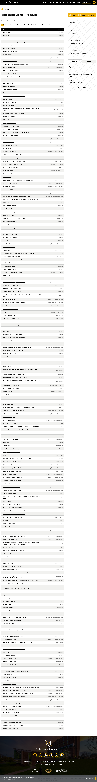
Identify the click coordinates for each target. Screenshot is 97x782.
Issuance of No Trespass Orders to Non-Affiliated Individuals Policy (19, 433)
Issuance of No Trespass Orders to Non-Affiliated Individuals (17, 429)
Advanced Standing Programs (10, 89)
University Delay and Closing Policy (11, 703)
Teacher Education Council (9, 658)
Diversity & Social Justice (77, 46)
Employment (26, 761)
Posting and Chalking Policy (9, 523)
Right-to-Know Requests (9, 601)
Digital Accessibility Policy (9, 247)
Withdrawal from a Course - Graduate (12, 722)
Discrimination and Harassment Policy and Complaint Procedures (18, 253)
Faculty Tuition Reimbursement (10, 309)
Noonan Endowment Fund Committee (12, 490)
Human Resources (75, 40)
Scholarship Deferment (8, 607)
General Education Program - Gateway (12, 321)
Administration (74, 30)
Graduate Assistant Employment (10, 341)
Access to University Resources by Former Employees (15, 77)
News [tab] (89, 61)
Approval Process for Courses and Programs (13, 113)
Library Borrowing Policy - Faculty (11, 449)
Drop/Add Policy (7, 263)
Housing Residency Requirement (11, 385)
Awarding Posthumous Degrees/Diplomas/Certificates (16, 132)
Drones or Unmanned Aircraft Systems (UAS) (13, 259)
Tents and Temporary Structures (10, 661)
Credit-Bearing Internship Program (11, 221)
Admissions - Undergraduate (9, 86)
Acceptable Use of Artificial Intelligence (12, 73)
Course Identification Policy (9, 205)
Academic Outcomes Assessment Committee (13, 58)
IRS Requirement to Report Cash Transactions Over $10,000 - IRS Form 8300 (21, 426)
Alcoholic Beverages (8, 92)
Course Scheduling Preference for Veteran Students (15, 218)
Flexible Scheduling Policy (9, 315)
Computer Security (7, 202)
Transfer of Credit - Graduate (9, 677)
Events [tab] (74, 61)
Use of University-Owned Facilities (11, 709)
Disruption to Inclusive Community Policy (13, 256)
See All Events (82, 87)
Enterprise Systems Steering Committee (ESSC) (14, 282)
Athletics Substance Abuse (9, 119)
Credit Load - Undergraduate (10, 237)
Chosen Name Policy (8, 174)
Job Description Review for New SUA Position (14, 436)
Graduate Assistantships (8, 344)
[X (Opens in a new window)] (40, 755)
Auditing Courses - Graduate (9, 123)
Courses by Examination (8, 215)
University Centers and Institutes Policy (12, 700)
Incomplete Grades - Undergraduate (11, 398)
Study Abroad (6, 652)
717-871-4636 (59, 764)
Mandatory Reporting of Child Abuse (12, 461)
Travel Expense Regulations (9, 684)
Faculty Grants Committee (9, 299)
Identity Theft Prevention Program (11, 388)
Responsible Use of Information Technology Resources (16, 595)
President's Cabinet (7, 526)
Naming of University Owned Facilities (12, 480)
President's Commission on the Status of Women (14, 536)
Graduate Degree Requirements (10, 356)
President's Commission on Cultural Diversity (13, 530)
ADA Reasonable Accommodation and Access (14, 80)
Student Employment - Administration (12, 645)
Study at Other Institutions (9, 655)
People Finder (44, 761)
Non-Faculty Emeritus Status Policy (11, 487)
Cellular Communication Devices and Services (14, 161)
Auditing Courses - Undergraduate (11, 126)
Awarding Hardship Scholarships (10, 129)
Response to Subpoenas (8, 591)
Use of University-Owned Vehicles (11, 712)
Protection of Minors (8, 563)
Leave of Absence (7, 442)
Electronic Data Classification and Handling (13, 272)
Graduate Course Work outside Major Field (13, 350)
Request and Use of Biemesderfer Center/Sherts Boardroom (17, 584)
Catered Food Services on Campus (11, 158)
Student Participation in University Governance (14, 649)
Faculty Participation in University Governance (14, 302)
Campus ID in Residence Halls (10, 145)
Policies (73, 23)
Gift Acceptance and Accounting (10, 328)
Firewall (5, 312)
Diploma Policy (6, 250)
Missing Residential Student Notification (12, 471)
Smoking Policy (6, 626)
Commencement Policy (8, 189)
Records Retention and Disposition (11, 569)
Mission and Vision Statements (10, 474)
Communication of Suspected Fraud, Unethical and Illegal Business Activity (21, 199)
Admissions (65, 2)
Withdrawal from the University (10, 728)
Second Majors (6, 614)
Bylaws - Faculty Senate (8, 142)
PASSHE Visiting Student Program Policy (12, 507)
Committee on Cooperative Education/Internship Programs (17, 196)
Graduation (5, 363)
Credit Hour (5, 231)
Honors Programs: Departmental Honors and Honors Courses (17, 377)
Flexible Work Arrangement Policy (11, 318)
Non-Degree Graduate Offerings (10, 483)
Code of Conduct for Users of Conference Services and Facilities (18, 180)
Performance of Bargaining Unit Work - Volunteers (15, 510)
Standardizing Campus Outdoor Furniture (13, 636)
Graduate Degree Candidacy (9, 353)
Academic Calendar (7, 38)
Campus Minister (7, 148)
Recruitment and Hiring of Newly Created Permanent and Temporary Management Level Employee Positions (19, 576)
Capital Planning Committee (9, 151)
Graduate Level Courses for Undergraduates (13, 360)
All (3, 25)
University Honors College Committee (12, 706)
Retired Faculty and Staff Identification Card (13, 598)
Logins (53, 761)
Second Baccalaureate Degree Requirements (13, 611)
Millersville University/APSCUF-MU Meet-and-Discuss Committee (18, 468)
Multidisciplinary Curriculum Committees (13, 477)
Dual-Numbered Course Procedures (11, 269)
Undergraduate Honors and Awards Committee (14, 696)
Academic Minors (7, 54)
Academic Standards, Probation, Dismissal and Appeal (16, 64)
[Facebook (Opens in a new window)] (35, 755)
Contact (71, 761)
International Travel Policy (9, 420)
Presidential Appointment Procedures (12, 539)
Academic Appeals (7, 35)
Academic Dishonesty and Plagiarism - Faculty (14, 42)
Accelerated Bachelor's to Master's (11, 70)
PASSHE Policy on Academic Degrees (12, 504)
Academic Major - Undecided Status (11, 51)
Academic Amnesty (7, 32)
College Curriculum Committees (10, 183)
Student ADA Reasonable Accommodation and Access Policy (17, 642)
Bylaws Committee (7, 139)
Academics (58, 2)
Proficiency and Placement (9, 553)
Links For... (86, 2)
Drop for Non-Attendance (9, 266)
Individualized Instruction (9, 404)
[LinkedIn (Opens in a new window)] (62, 755)
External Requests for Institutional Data (12, 291)
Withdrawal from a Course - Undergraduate (13, 725)
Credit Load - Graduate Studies (10, 234)
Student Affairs (74, 50)
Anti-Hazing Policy (7, 99)
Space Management (7, 633)
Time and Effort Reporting (9, 674)
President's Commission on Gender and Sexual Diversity (16, 533)
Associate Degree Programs (9, 116)
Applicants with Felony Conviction (11, 102)
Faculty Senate (6, 305)
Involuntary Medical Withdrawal (10, 423)
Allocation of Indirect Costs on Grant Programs (14, 96)
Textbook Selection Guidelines (10, 665)
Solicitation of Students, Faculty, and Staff (13, 630)
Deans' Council (6, 244)
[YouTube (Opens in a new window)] (56, 755)
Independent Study (7, 401)
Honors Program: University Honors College (13, 374)
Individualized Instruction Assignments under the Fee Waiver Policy (19, 407)
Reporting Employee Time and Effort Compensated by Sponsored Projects (20, 580)
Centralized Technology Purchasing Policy (13, 164)
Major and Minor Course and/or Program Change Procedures (17, 458)
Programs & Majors (48, 2)
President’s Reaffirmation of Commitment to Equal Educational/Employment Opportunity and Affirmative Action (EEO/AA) (21, 543)
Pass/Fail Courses (7, 501)
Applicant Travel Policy (8, 105)
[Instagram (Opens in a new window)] (46, 755)
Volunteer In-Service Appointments (11, 715)
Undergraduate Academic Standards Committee (14, 690)
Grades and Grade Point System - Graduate (13, 334)
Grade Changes (6, 331)
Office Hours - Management (9, 493)
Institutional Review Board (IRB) (10, 414)
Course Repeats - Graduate (9, 209)
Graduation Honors (7, 366)
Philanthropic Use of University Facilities (12, 517)
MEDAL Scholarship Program (10, 464)
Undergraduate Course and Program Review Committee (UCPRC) (18, 693)
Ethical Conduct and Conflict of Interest (12, 285)
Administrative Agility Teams (9, 83)
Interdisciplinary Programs (9, 417)
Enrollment (73, 33)
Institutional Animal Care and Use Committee (13, 410)
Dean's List (5, 240)
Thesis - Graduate (7, 668)
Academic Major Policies (9, 48)
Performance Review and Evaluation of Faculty (14, 514)
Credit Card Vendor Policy (9, 228)
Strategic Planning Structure (9, 639)
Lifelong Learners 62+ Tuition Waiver (11, 452)
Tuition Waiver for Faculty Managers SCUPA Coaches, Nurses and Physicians (21, 687)
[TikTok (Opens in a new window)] (51, 755)
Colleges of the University (9, 186)
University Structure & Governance (79, 53)
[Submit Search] (94, 2)
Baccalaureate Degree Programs (10, 135)
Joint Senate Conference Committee (11, 439)
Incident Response (7, 391)
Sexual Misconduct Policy (9, 623)
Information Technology (77, 43)
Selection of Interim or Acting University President (15, 617)
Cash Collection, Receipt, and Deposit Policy (13, 154)
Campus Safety (62, 761)
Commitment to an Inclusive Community (12, 193)
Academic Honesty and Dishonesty (11, 45)
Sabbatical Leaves (7, 604)
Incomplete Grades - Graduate (10, 394)
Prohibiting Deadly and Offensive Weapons (13, 560)
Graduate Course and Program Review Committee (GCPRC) (17, 347)
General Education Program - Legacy (11, 325)
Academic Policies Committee (10, 61)
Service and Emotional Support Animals (12, 620)
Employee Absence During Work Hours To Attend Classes (16, 278)
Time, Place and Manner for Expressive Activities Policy (16, 671)
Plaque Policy (6, 520)
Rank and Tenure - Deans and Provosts (12, 566)
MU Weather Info (34, 771)
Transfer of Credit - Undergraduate (11, 680)
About (78, 2)
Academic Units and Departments (11, 67)
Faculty (72, 36)
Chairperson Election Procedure (10, 167)
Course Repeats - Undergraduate (10, 212)
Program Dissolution (8, 557)
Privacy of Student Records (9, 547)
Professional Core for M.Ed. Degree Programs (13, 550)
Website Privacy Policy (8, 719)
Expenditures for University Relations (12, 288)
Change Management (8, 170)
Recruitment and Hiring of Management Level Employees (16, 572)
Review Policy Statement (8, 779)
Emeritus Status (6, 275)
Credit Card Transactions (8, 224)
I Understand (89, 778)
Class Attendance (7, 177)
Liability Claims (6, 445)
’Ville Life (72, 2)
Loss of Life (5, 455)
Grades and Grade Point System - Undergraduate (14, 337)
